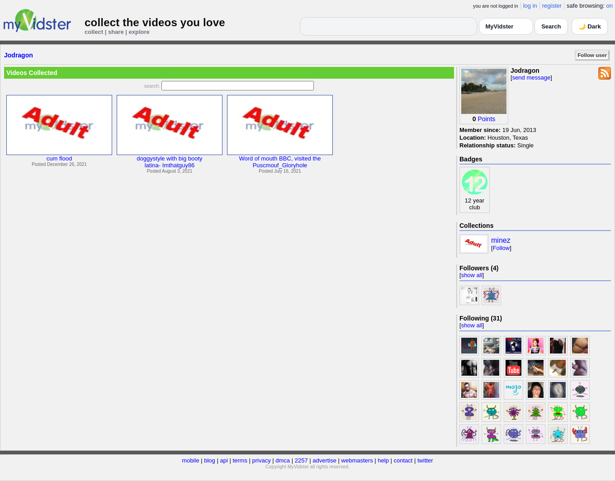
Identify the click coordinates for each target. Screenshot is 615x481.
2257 (301, 460)
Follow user (592, 55)
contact (402, 460)
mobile (190, 460)
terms (239, 460)
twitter (425, 460)
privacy (261, 460)
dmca (282, 460)
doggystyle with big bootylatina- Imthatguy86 (169, 162)
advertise (324, 460)
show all (472, 275)
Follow (501, 248)
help (383, 460)
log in (530, 5)
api (223, 460)
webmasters (357, 460)
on (609, 5)
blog (209, 460)
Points (486, 119)
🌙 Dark (589, 26)
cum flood (59, 158)
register (552, 5)
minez (501, 240)
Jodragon (18, 55)
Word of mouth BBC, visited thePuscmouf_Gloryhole (280, 162)
